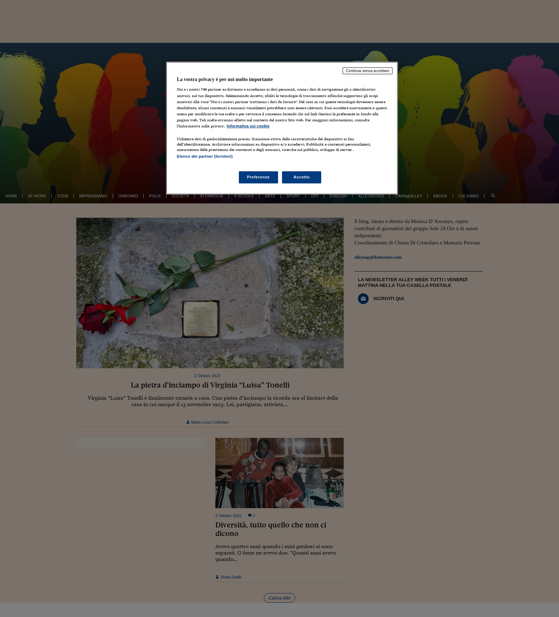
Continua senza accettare (367, 71)
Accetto (301, 177)
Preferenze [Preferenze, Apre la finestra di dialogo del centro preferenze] (258, 177)
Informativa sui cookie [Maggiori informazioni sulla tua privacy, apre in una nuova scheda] (248, 126)
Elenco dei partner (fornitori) (205, 156)
